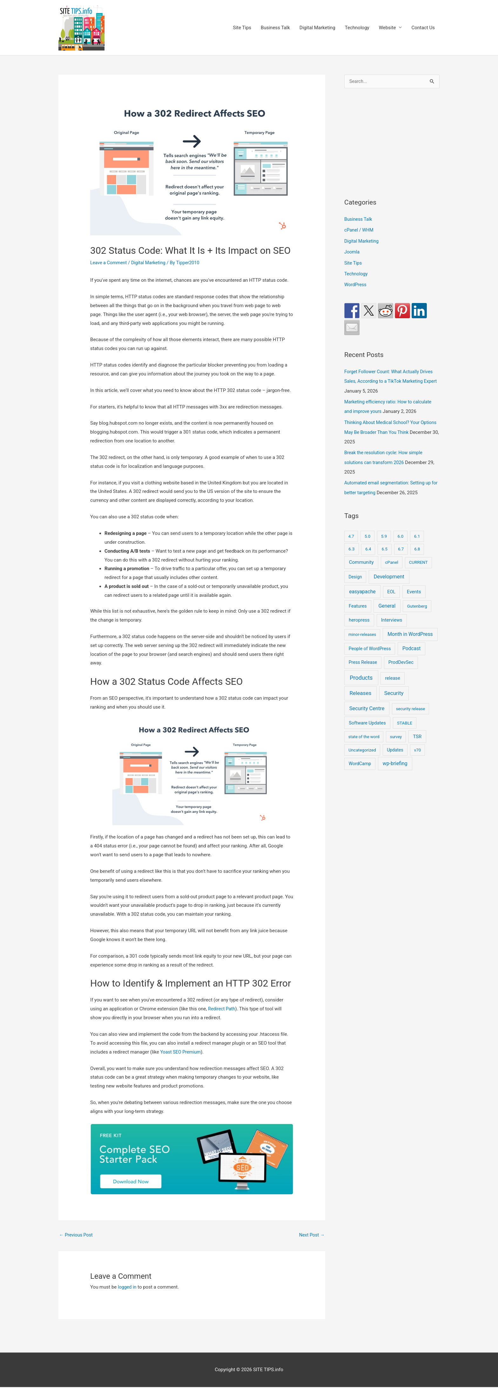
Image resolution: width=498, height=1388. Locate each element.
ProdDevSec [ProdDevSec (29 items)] (401, 659)
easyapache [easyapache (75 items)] (362, 588)
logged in (127, 1288)
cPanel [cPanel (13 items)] (391, 559)
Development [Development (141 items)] (389, 573)
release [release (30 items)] (392, 675)
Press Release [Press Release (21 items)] (363, 659)
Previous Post (76, 1235)
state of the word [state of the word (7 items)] (364, 733)
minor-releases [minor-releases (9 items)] (362, 631)
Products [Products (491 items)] (361, 674)
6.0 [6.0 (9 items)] (400, 533)
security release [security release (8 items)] (410, 705)
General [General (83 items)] (386, 603)
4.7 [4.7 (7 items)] (351, 533)
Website (387, 28)
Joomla (352, 252)
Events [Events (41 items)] (414, 588)
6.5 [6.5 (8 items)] (384, 545)
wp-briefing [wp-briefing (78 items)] (395, 760)
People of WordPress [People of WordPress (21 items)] (370, 645)
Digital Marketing (317, 28)
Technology (357, 28)
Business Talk (275, 28)
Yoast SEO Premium (181, 1052)
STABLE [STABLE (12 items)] (404, 719)
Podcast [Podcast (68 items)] (411, 645)
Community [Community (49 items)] (361, 559)
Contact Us (423, 28)
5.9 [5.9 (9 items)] (384, 533)
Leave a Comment (109, 263)
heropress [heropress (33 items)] (359, 617)
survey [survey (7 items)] (396, 733)
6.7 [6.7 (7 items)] (401, 545)
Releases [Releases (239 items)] (360, 690)
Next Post (311, 1235)
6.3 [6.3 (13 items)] (351, 545)
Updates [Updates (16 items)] (395, 746)
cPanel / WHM (359, 230)
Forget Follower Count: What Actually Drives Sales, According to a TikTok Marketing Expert (390, 380)
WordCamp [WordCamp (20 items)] (360, 760)
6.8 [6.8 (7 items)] (417, 545)
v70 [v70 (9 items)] (417, 747)
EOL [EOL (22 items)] (391, 588)
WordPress (355, 284)
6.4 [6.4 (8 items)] (368, 545)
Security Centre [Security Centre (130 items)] (367, 705)
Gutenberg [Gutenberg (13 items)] (417, 602)
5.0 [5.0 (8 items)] (367, 533)
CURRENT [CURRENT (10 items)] (418, 559)
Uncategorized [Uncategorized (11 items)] (362, 746)
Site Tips (242, 28)
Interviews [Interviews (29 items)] (391, 617)
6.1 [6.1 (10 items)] (417, 533)
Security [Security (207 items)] (394, 690)
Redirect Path (222, 1009)
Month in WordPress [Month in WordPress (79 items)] (410, 631)
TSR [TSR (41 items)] (417, 733)
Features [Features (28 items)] (358, 603)
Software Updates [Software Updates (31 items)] (367, 720)
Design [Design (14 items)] (355, 573)
